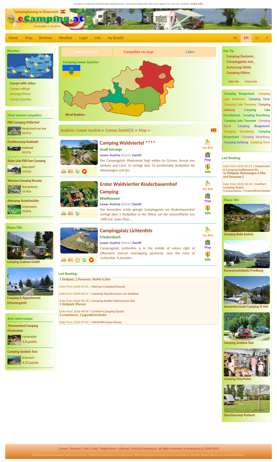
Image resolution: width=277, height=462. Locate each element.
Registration (108, 448)
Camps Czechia (20, 99)
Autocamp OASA (238, 67)
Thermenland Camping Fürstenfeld (23, 328)
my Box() (115, 37)
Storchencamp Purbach (239, 415)
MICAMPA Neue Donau (107, 323)
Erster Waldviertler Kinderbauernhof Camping (138, 188)
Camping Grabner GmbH (23, 262)
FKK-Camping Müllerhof (23, 122)
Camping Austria (125, 454)
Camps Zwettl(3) (121, 130)
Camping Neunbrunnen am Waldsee (115, 295)
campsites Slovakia (200, 454)
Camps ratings (20, 89)
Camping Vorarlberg (256, 115)
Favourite (251, 81)
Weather (65, 37)
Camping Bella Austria (238, 234)
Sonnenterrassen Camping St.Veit (246, 307)
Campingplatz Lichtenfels (126, 230)
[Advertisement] (30, 407)
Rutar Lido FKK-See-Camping (26, 161)
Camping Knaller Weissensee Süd (113, 302)
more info (196, 4)
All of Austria (74, 114)
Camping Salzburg (236, 142)
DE (235, 38)
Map (28, 37)
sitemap (124, 448)
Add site (233, 81)
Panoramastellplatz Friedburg (243, 270)
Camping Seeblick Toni (22, 352)
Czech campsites (44, 454)
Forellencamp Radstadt (23, 142)
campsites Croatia (235, 454)
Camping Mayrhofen (237, 379)
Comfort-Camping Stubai (108, 313)
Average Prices (20, 94)
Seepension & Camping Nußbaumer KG (246, 162)
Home (13, 37)
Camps (63, 448)
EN (246, 37)
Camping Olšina (238, 72)
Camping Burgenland (239, 94)
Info (98, 37)
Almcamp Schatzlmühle (23, 201)
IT (267, 38)
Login (83, 37)
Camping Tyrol (259, 99)
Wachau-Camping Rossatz (25, 181)
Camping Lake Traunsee (240, 104)
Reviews (45, 37)
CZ (257, 38)
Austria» (68, 130)
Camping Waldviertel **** (128, 143)
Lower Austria (90, 130)
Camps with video (22, 83)
